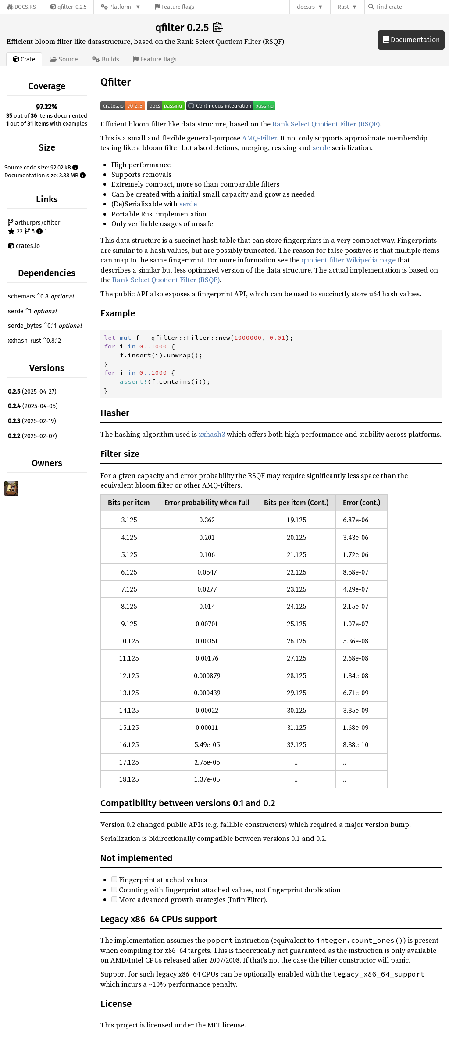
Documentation (411, 40)
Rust (343, 7)
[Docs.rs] (21, 7)
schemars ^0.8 (41, 296)
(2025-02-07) (32, 436)
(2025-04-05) (33, 406)
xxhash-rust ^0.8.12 (34, 341)
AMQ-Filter (259, 138)
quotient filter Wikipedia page (348, 260)
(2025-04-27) (32, 391)
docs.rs (306, 7)
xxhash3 (212, 434)
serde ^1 (32, 311)
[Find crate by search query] (412, 7)
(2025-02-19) (32, 421)
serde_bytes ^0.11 (45, 326)
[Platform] (121, 7)
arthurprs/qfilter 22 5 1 (34, 227)
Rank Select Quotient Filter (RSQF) (326, 124)
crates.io (24, 246)
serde (321, 147)
